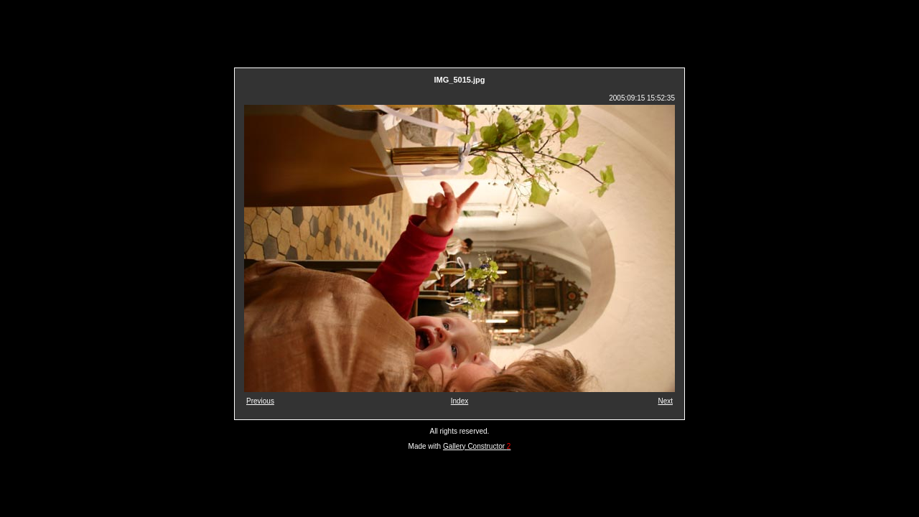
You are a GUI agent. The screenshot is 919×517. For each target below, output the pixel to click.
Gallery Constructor (476, 446)
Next (665, 401)
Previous (260, 401)
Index (459, 401)
